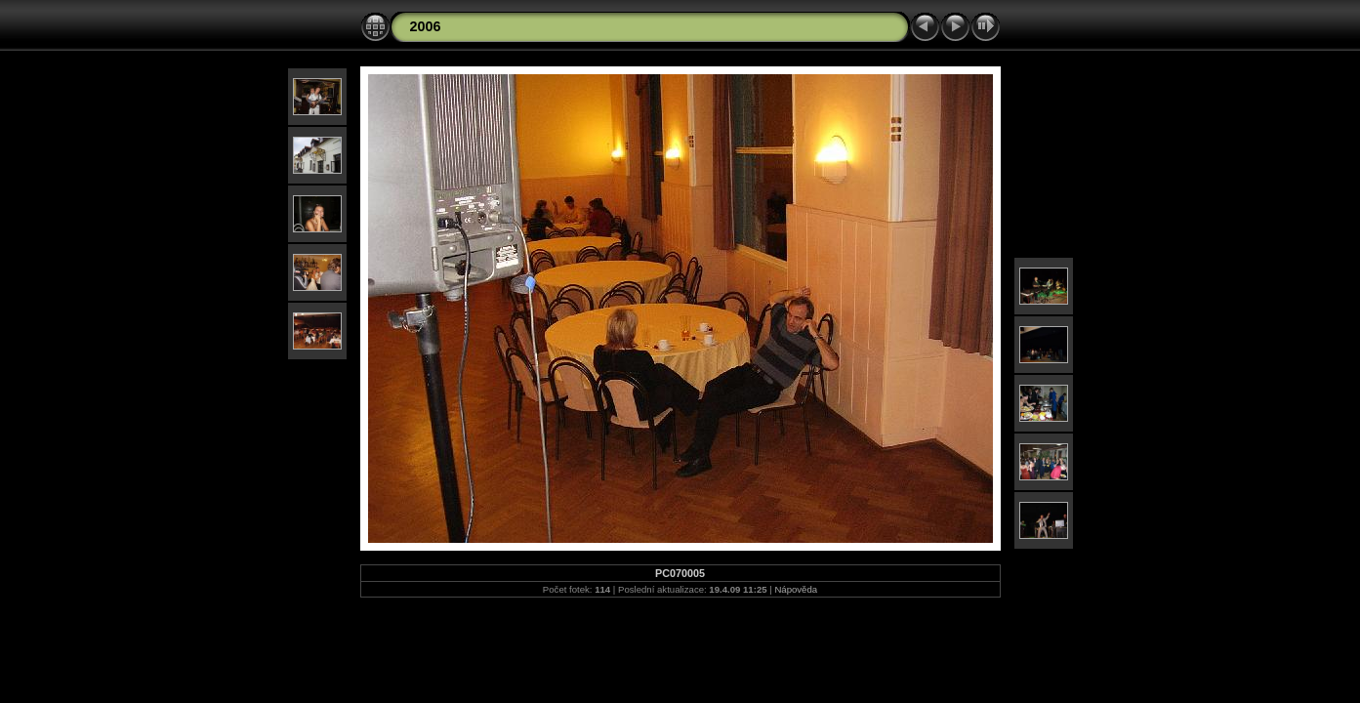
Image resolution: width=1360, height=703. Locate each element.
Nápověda (795, 589)
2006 (425, 26)
